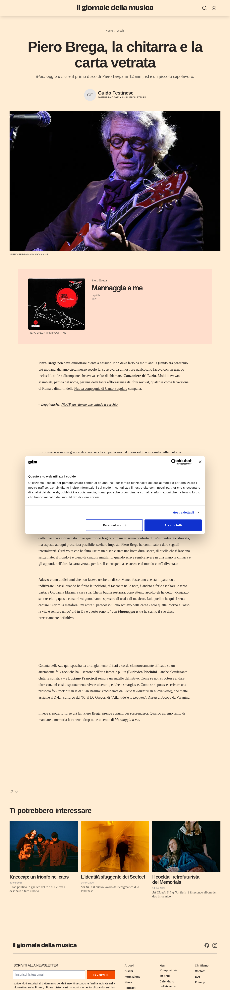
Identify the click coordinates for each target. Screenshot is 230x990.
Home (109, 30)
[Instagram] (214, 945)
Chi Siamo (201, 965)
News (128, 982)
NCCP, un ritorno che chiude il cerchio (89, 404)
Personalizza (114, 525)
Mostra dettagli (183, 512)
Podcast (130, 987)
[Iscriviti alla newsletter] (214, 8)
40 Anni (165, 975)
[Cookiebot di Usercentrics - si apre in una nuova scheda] (174, 462)
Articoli (129, 965)
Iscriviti (100, 974)
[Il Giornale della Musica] (115, 8)
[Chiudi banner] (200, 462)
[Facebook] (206, 945)
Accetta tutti (173, 525)
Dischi (121, 30)
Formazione (132, 976)
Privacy (200, 982)
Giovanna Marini (62, 592)
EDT (198, 976)
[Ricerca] (204, 8)
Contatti (200, 971)
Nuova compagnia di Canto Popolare (100, 389)
